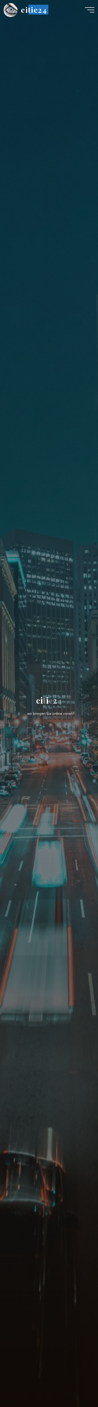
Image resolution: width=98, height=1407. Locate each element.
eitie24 (34, 10)
